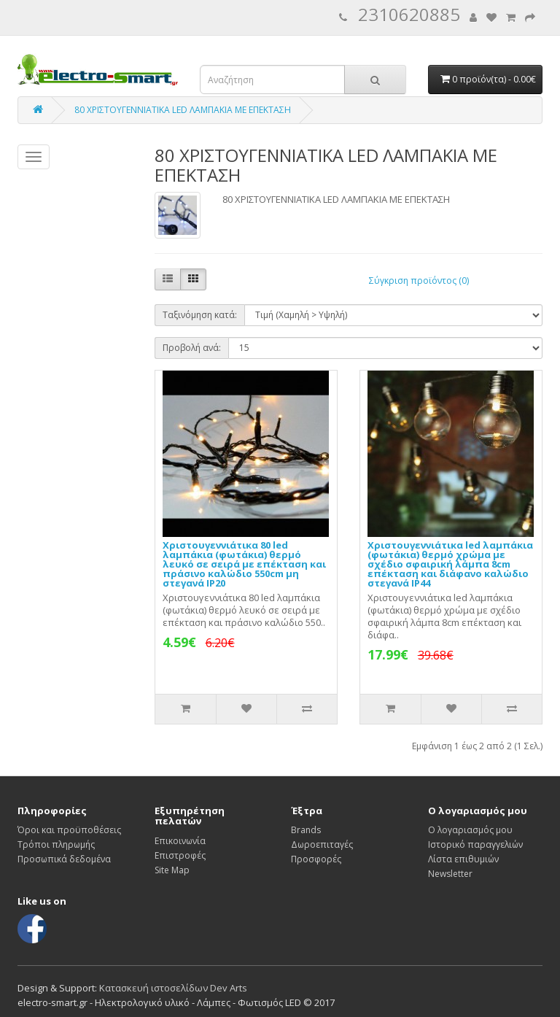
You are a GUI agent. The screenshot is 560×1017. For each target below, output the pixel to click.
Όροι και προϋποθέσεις (69, 830)
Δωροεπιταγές (322, 844)
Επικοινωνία (180, 841)
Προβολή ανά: (192, 347)
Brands (306, 830)
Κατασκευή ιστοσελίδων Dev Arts (173, 987)
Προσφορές (316, 859)
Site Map (172, 870)
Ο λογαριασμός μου (470, 830)
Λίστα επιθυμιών (463, 859)
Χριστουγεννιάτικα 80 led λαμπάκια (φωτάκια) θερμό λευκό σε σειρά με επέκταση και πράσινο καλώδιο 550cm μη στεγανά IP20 (244, 563)
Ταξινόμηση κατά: (200, 315)
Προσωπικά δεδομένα (64, 859)
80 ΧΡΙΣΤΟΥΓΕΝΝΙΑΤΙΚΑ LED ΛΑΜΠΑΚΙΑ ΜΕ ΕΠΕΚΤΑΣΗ (182, 110)
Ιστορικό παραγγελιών (475, 844)
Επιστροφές (180, 855)
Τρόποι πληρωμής (56, 844)
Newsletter (450, 873)
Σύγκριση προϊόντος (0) (419, 280)
